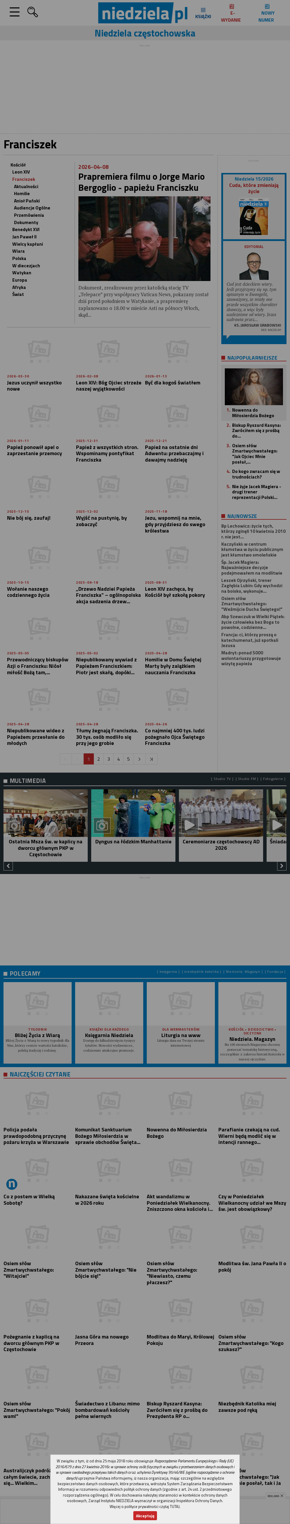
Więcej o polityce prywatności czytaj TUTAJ (144, 1506)
